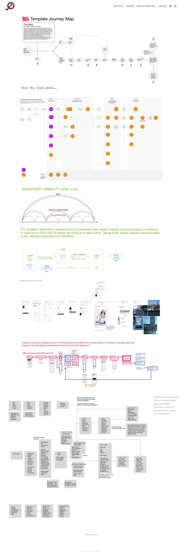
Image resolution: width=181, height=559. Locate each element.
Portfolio (118, 6)
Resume (130, 6)
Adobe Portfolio (94, 551)
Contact (162, 6)
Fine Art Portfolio (146, 6)
